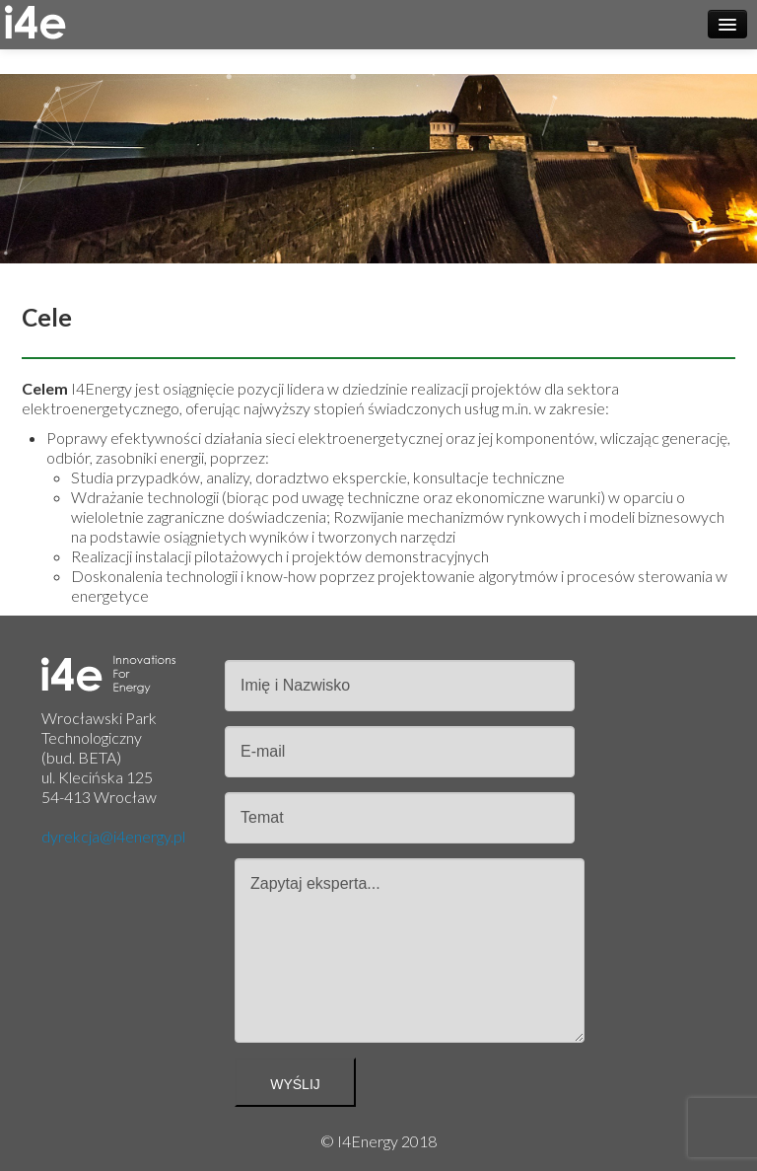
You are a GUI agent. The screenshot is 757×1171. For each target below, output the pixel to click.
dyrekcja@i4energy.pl (113, 836)
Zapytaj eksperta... (410, 950)
